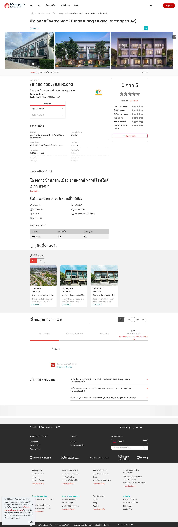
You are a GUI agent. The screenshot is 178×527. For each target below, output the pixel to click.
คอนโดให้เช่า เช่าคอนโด (101, 474)
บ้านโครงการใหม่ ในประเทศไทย (131, 471)
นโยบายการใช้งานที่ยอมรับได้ (41, 521)
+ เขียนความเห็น (129, 136)
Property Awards (69, 457)
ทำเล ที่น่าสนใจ (99, 494)
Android (50, 427)
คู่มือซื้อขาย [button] (65, 5)
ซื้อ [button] (32, 5)
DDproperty (37, 470)
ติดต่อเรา (73, 436)
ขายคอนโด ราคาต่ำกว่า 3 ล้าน (41, 507)
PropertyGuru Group (39, 436)
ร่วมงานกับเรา (35, 449)
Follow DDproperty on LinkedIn (141, 427)
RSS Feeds (127, 504)
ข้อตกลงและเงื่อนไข (63, 521)
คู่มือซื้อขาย (35, 477)
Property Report (123, 457)
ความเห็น (134, 101)
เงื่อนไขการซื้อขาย (102, 521)
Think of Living (40, 458)
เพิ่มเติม (77, 5)
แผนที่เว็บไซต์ (127, 507)
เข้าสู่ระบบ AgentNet (130, 498)
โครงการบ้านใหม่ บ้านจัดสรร (132, 476)
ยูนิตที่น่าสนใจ (43, 72)
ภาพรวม (33, 72)
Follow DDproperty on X (144, 428)
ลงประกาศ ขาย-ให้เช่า (130, 501)
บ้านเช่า (95, 477)
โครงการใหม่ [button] (52, 5)
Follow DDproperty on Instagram (133, 427)
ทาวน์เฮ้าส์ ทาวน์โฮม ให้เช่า (102, 480)
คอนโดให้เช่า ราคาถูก (69, 498)
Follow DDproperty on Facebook (129, 427)
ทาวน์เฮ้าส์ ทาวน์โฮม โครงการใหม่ (134, 483)
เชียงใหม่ (96, 504)
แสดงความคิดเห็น (77, 445)
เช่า (128, 320)
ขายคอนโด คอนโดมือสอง (70, 474)
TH (152, 5)
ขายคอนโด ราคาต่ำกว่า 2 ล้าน (41, 503)
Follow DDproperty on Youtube (137, 427)
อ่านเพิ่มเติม (34, 191)
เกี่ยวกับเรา (34, 442)
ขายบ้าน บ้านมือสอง (68, 477)
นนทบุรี (95, 501)
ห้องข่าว (73, 442)
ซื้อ (33, 261)
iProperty (142, 458)
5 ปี (138, 320)
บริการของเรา (35, 445)
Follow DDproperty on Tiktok (147, 428)
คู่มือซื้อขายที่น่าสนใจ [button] (40, 480)
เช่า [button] (40, 5)
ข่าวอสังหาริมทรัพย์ (38, 474)
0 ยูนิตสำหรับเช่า (47, 115)
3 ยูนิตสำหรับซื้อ (47, 109)
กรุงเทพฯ (95, 498)
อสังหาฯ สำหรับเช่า (100, 470)
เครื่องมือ (126, 494)
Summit (99, 457)
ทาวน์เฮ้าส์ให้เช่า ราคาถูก (70, 504)
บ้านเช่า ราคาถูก (67, 501)
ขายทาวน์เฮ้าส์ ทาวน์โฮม (70, 480)
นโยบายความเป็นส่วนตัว (82, 521)
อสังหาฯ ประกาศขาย (70, 470)
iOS (57, 427)
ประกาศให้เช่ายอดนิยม (71, 494)
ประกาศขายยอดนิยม (39, 494)
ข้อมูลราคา (55, 72)
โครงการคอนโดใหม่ (129, 480)
